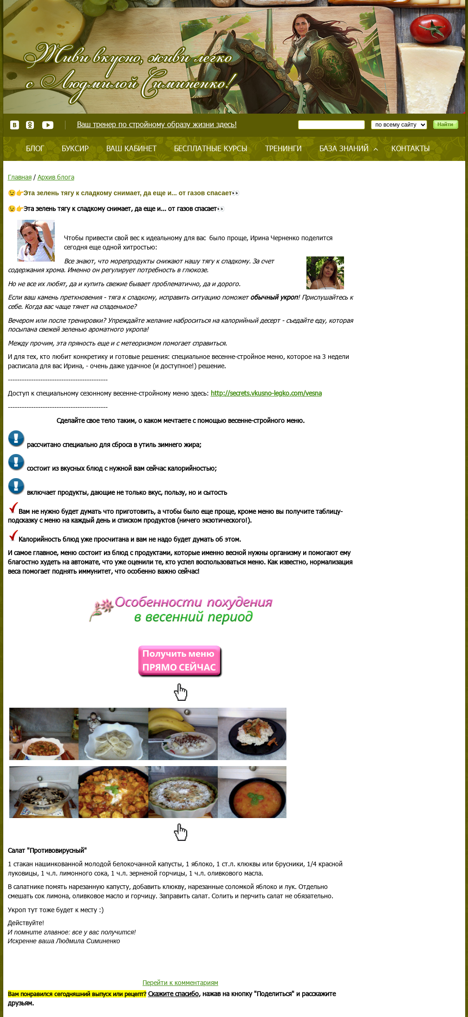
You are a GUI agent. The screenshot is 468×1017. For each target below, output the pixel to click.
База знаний (344, 148)
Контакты (410, 148)
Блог (35, 148)
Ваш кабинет (131, 148)
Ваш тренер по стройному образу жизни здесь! (157, 124)
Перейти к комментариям (180, 982)
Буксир (75, 148)
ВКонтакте (14, 125)
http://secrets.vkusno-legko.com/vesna (266, 393)
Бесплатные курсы (210, 148)
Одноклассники (30, 125)
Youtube (47, 125)
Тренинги (283, 148)
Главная (20, 177)
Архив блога (56, 177)
